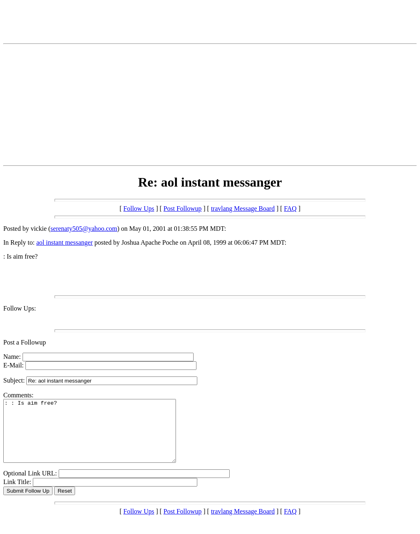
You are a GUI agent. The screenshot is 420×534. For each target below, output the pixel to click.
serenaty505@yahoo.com (83, 228)
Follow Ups (138, 208)
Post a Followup (24, 342)
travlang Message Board (243, 208)
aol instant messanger (64, 242)
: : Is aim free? (99, 437)
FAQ (290, 208)
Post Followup (183, 208)
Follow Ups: (19, 308)
